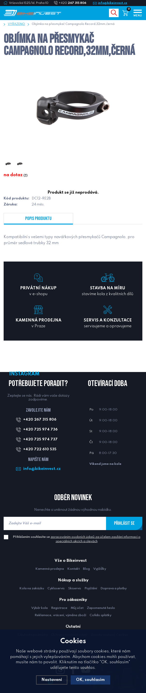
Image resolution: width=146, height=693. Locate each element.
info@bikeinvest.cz (112, 3)
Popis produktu (38, 218)
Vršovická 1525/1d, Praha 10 (28, 3)
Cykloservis (56, 588)
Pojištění (91, 588)
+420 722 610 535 (39, 449)
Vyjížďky (99, 568)
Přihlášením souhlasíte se (76, 539)
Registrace (59, 608)
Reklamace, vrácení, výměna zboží (60, 615)
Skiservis (74, 588)
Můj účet (77, 608)
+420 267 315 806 (39, 419)
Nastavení (51, 680)
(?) (25, 175)
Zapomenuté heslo (101, 608)
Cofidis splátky (100, 615)
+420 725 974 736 (40, 429)
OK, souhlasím (90, 680)
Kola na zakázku (31, 588)
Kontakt (73, 568)
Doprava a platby (113, 588)
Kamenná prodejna (49, 568)
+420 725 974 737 (40, 439)
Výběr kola (39, 608)
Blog (86, 568)
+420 (74, 3)
